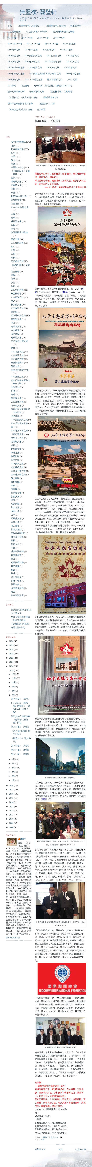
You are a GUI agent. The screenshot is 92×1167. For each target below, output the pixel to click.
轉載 (13, 275)
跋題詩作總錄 (17, 588)
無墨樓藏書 (16, 555)
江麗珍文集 (16, 185)
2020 (11, 666)
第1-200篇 (12, 38)
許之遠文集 (16, 613)
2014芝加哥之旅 (32, 61)
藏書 (13, 570)
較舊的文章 (80, 1149)
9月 (13, 686)
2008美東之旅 (14, 49)
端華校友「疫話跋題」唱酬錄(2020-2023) (53, 85)
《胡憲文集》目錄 (46, 103)
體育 (13, 348)
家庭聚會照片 (17, 362)
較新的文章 (40, 1149)
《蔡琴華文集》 (18, 434)
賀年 (13, 515)
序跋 (13, 485)
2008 (11, 827)
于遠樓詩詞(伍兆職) (20, 624)
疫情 (13, 282)
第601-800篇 (59, 38)
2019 (11, 670)
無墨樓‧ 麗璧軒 (38, 12)
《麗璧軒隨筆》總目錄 (55, 26)
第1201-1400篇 (51, 43)
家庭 (13, 192)
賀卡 (13, 427)
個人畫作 (15, 526)
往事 (13, 250)
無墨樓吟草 (75, 26)
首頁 (10, 26)
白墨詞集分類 (14, 31)
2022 (11, 658)
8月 (13, 691)
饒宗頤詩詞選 (17, 595)
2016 (11, 794)
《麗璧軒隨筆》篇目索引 (28, 26)
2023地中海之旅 (73, 73)
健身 (13, 500)
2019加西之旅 (52, 67)
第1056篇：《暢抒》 (20, 754)
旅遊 (13, 164)
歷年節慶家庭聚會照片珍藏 (20, 103)
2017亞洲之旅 (72, 61)
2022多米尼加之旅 (16, 73)
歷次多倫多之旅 (54, 79)
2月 (13, 776)
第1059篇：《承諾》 (20, 727)
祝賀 (13, 225)
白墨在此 (15, 204)
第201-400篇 (27, 38)
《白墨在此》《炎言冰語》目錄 (22, 97)
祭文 (13, 559)
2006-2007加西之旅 (19, 370)
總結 (13, 301)
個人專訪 (15, 478)
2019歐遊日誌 (70, 67)
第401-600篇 (42, 38)
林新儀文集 (16, 304)
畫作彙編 (15, 482)
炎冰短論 (15, 334)
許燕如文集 (16, 493)
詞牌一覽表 (16, 581)
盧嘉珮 (14, 489)
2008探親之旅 (31, 49)
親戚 (13, 573)
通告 (13, 592)
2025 (11, 645)
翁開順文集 (16, 441)
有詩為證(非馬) (18, 627)
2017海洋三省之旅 (16, 67)
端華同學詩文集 (36, 91)
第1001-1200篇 (33, 43)
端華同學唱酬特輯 (16, 91)
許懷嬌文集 (16, 200)
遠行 (13, 445)
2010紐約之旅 (48, 49)
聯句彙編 (15, 566)
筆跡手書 (15, 239)
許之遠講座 (16, 577)
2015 (11, 798)
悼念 (13, 229)
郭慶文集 (15, 496)
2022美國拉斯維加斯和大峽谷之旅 (45, 73)
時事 (13, 218)
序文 (13, 323)
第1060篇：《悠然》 (20, 698)
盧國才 (23, 839)
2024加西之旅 (14, 79)
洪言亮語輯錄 (17, 551)
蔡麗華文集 (16, 181)
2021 (11, 662)
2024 (11, 649)
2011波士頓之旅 (53, 55)
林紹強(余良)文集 (19, 196)
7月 (13, 695)
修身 (13, 279)
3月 (13, 772)
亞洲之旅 (15, 522)
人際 (13, 254)
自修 (13, 189)
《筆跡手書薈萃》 (50, 97)
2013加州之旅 (14, 61)
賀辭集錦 (15, 584)
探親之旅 (15, 511)
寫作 (13, 257)
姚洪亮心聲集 (17, 537)
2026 (11, 641)
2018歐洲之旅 (35, 67)
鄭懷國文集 (16, 398)
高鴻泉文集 (16, 326)
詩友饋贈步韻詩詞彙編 (63, 31)
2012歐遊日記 (72, 55)
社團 (42, 1140)
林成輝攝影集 (17, 149)
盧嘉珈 (14, 312)
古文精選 (41, 109)
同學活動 (15, 387)
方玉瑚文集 (16, 405)
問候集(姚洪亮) (18, 533)
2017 (11, 789)
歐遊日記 (15, 456)
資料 (13, 178)
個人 (13, 160)
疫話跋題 (15, 416)
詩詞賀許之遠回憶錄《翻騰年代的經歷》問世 (20, 719)
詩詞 (13, 153)
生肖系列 (12, 85)
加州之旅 (15, 504)
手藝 (13, 548)
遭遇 (13, 394)
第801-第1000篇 (15, 43)
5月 (13, 763)
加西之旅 (15, 507)
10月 (14, 682)
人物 (13, 214)
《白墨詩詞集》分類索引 (36, 31)
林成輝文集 (16, 449)
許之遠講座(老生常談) (21, 610)
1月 (13, 780)
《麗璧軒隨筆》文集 (20, 265)
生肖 (13, 286)
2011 (11, 815)
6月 (13, 759)
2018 (11, 785)
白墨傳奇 (25, 85)
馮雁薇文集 (16, 518)
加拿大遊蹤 (72, 79)
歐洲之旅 (15, 452)
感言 (13, 145)
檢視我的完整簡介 (13, 938)
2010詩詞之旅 (14, 55)
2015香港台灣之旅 (52, 61)
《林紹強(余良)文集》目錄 (20, 109)
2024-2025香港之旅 (33, 79)
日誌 (13, 156)
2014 (11, 802)
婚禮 (13, 540)
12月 (14, 674)
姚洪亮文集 (16, 221)
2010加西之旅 (66, 49)
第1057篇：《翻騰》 (20, 750)
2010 (11, 819)
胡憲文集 (15, 366)
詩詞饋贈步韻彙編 (19, 232)
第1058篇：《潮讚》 (20, 746)
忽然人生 (15, 544)
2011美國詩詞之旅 (33, 55)
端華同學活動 (17, 562)
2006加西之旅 (69, 43)
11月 (14, 678)
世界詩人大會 (17, 438)
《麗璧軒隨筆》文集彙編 (60, 91)
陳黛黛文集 (16, 319)
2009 (11, 823)
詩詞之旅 (15, 460)
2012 (11, 810)
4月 (13, 768)
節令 (13, 246)
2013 (11, 806)
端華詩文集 (16, 337)
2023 (11, 653)
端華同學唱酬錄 (18, 142)
